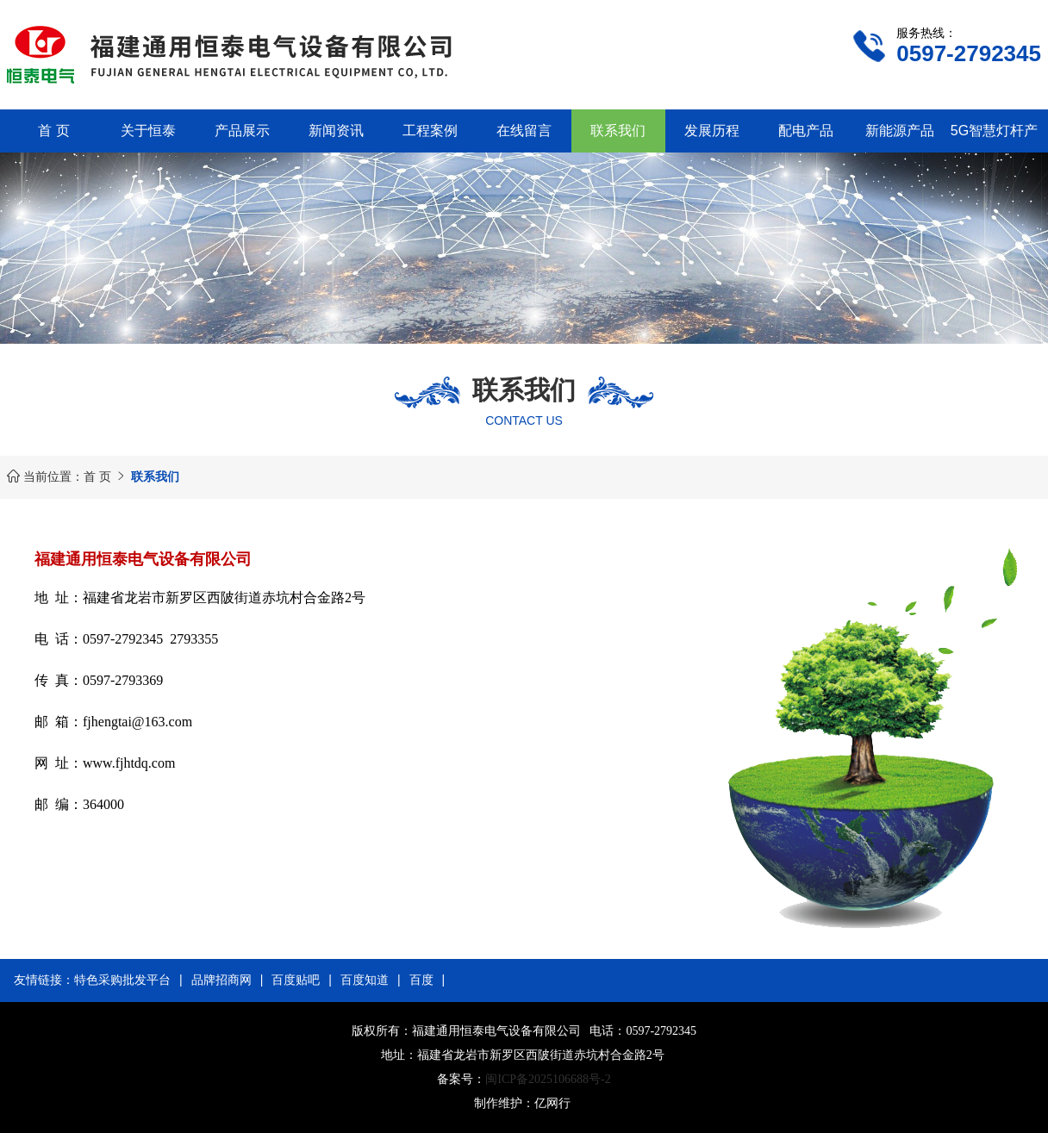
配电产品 (805, 130)
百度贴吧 (295, 980)
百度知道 (364, 980)
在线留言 (524, 130)
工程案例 (430, 130)
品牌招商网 (221, 980)
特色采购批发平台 (122, 980)
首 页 (53, 130)
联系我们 (618, 130)
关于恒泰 (148, 130)
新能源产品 (899, 130)
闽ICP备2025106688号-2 (547, 1079)
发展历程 (711, 130)
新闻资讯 (336, 130)
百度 (421, 980)
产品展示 (242, 130)
